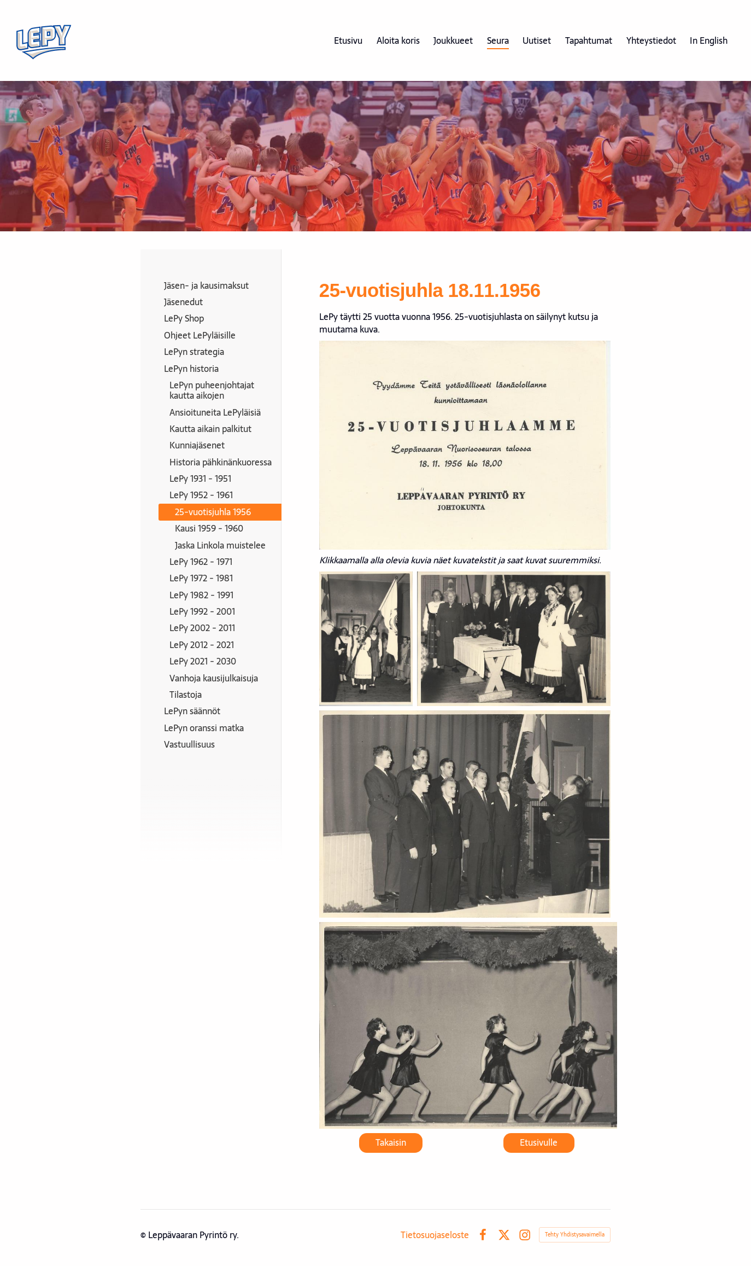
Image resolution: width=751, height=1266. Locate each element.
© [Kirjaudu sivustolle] (144, 1235)
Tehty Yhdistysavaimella (575, 1234)
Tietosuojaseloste (435, 1234)
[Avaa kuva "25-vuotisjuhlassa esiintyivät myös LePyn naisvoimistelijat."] (468, 1025)
